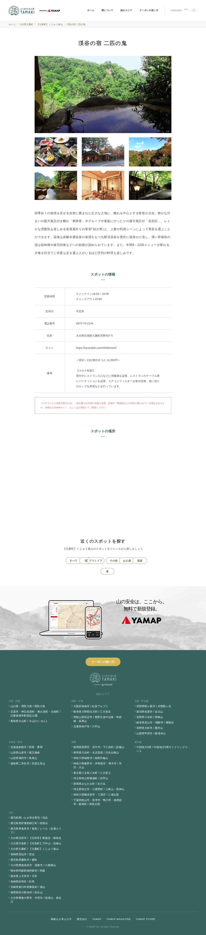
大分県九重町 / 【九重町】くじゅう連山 (35, 848)
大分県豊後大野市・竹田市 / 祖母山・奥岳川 (36, 899)
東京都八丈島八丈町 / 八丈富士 (92, 772)
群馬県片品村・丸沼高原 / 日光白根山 (96, 752)
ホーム (90, 10)
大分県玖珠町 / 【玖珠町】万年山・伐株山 (36, 843)
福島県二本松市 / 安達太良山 (28, 763)
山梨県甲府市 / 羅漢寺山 (151, 733)
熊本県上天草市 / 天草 (24, 876)
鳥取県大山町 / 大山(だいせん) (29, 721)
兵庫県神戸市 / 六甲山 (86, 726)
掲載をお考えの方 (61, 919)
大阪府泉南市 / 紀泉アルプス (90, 706)
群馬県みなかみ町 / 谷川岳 (89, 783)
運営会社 (82, 919)
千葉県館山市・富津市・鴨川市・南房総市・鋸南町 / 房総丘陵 (97, 802)
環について (107, 10)
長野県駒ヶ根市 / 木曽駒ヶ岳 (153, 706)
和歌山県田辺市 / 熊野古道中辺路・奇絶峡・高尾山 (97, 719)
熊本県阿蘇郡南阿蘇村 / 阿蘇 (28, 870)
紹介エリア (126, 10)
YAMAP (96, 919)
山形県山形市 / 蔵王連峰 (25, 752)
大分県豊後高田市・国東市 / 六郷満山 (33, 865)
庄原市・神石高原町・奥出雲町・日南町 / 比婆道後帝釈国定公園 (36, 713)
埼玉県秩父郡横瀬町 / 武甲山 (90, 778)
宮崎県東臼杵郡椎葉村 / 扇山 (28, 886)
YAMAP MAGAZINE (118, 919)
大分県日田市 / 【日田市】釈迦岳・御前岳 (36, 837)
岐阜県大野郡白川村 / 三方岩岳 (92, 711)
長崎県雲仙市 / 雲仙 (23, 854)
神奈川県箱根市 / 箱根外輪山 (90, 757)
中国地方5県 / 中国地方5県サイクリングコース (162, 749)
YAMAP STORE (145, 919)
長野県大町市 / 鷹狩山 (149, 727)
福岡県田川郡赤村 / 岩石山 (27, 892)
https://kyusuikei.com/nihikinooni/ (96, 347)
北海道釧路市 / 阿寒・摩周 (27, 747)
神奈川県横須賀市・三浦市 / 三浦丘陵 (96, 794)
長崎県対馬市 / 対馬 (23, 881)
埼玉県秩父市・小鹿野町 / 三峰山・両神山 (98, 789)
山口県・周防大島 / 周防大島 (28, 706)
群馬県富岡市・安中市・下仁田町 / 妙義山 (98, 747)
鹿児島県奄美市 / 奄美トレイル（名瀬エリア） (36, 830)
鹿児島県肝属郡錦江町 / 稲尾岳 (29, 823)
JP (193, 10)
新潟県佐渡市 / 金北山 (149, 711)
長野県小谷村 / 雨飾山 (149, 717)
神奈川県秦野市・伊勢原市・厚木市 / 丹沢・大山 (97, 765)
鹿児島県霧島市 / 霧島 (24, 859)
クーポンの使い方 (148, 10)
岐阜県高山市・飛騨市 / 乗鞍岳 (155, 722)
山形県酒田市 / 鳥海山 (24, 757)
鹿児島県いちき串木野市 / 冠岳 (29, 817)
